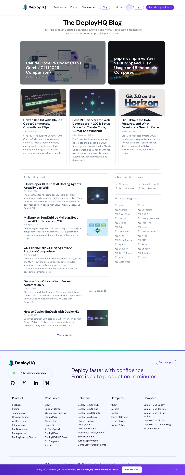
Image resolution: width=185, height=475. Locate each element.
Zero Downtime (86, 436)
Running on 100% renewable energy (121, 463)
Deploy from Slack (87, 417)
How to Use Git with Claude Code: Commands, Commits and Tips (42, 123)
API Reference (19, 421)
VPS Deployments (87, 428)
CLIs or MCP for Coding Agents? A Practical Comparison (48, 249)
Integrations (18, 425)
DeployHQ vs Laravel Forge (158, 424)
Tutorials (146, 253)
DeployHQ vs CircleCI (155, 420)
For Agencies (19, 433)
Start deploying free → (160, 7)
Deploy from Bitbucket (89, 412)
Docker (122, 222)
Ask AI (48, 445)
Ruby (144, 244)
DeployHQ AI (51, 433)
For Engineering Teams (24, 437)
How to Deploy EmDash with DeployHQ (51, 312)
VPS (121, 257)
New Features (149, 231)
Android (123, 209)
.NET (121, 205)
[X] (24, 383)
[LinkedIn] (36, 383)
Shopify (146, 248)
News (121, 235)
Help (116, 7)
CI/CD (145, 214)
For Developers (20, 429)
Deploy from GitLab (88, 408)
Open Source (126, 240)
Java (144, 227)
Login (138, 7)
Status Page (51, 417)
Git (120, 227)
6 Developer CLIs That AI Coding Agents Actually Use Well (52, 186)
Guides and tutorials (55, 412)
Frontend (146, 222)
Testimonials (89, 7)
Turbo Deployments (88, 440)
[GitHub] (13, 383)
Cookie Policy (118, 425)
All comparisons (152, 428)
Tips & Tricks (125, 253)
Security (123, 248)
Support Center (53, 408)
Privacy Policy (118, 421)
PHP (144, 240)
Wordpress (124, 261)
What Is (146, 257)
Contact (115, 412)
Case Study (125, 214)
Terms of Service (119, 417)
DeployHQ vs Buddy (154, 404)
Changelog (50, 421)
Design (122, 218)
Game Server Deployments (92, 444)
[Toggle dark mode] (129, 7)
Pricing (74, 7)
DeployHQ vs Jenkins (155, 408)
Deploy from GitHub (88, 404)
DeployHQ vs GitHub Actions (154, 414)
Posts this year (126, 188)
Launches (124, 231)
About (114, 404)
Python (122, 244)
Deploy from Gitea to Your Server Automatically (47, 283)
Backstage (147, 209)
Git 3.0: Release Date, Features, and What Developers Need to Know (140, 123)
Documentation (20, 417)
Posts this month (150, 184)
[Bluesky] (47, 383)
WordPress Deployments (91, 432)
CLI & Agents (52, 441)
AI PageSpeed (52, 429)
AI (143, 205)
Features (58, 7)
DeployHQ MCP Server (56, 437)
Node (144, 235)
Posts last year (149, 188)
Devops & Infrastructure (154, 218)
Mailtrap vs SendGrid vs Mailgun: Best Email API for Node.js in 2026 (51, 219)
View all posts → (66, 335)
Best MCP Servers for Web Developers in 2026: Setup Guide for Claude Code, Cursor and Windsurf (91, 125)
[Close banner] (176, 469)
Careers (115, 408)
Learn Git (50, 425)
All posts (123, 184)
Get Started (131, 469)
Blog (105, 7)
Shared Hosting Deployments (86, 423)
